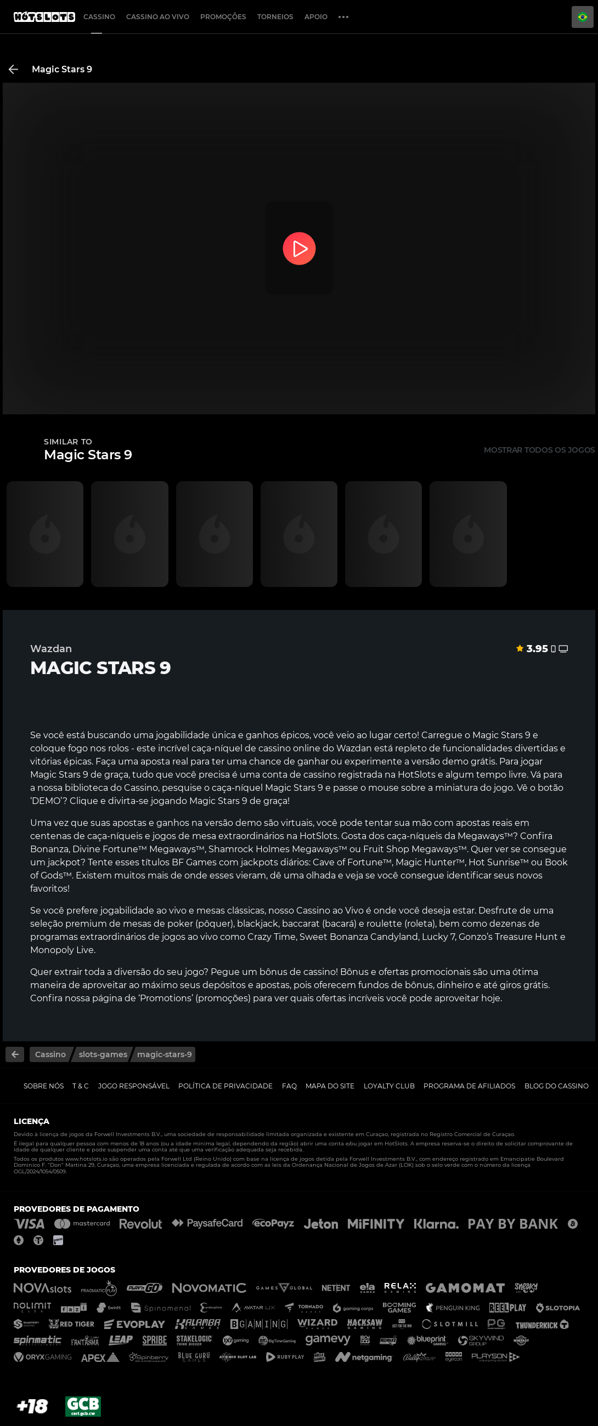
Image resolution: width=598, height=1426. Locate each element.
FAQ (289, 1086)
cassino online (289, 748)
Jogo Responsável (134, 1086)
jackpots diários (275, 862)
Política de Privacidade (225, 1086)
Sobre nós (44, 1086)
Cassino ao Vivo (157, 17)
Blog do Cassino (556, 1086)
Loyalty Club (389, 1086)
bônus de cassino (297, 972)
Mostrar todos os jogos (539, 450)
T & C (80, 1086)
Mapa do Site (330, 1086)
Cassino (99, 17)
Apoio (316, 17)
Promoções (223, 17)
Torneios (275, 17)
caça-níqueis (115, 836)
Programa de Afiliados (469, 1086)
